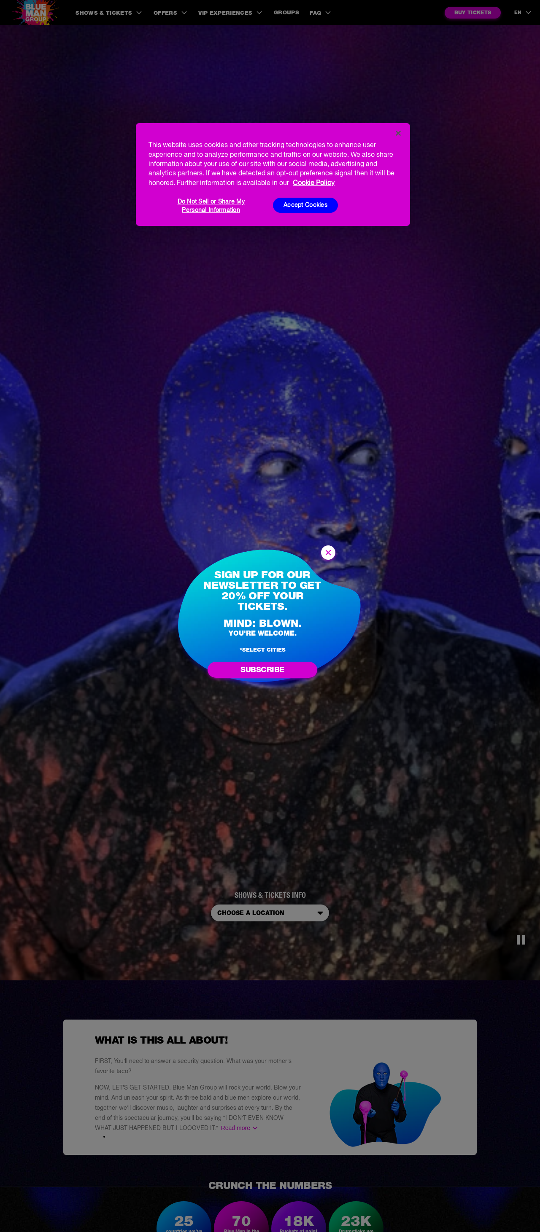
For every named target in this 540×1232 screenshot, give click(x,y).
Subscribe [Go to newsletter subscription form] (262, 669)
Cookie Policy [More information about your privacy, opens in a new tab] (314, 182)
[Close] (398, 133)
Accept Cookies (305, 204)
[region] (273, 174)
